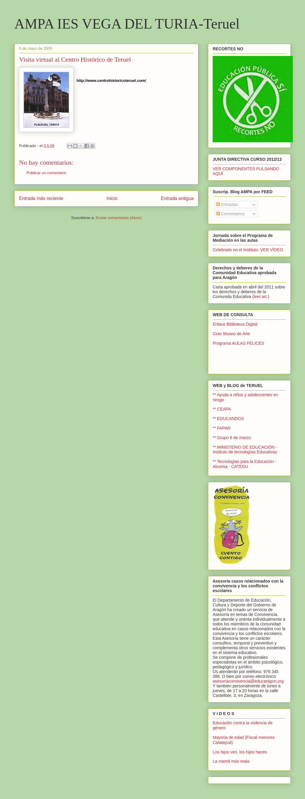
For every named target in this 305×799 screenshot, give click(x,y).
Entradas (227, 204)
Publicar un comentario (46, 173)
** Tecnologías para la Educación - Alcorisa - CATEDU (244, 464)
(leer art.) (260, 296)
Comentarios (230, 213)
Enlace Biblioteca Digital (235, 324)
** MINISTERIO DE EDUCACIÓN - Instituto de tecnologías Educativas (245, 450)
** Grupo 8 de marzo (232, 437)
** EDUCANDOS (228, 418)
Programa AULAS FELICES (238, 343)
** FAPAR (222, 428)
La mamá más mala (231, 761)
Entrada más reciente (41, 198)
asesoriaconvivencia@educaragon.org (248, 681)
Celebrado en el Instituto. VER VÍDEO (248, 249)
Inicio (112, 198)
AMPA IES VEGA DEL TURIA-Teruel (127, 24)
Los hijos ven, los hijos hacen (240, 752)
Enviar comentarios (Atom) (118, 218)
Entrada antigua (177, 198)
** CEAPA (222, 409)
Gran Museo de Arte (231, 333)
